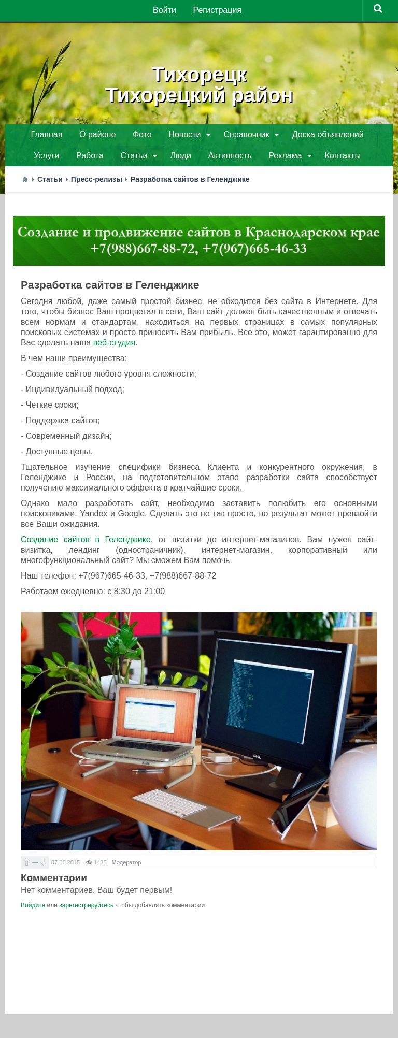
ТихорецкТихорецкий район (199, 83)
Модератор (126, 866)
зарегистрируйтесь (86, 909)
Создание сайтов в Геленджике (86, 543)
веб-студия (114, 346)
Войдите (33, 909)
